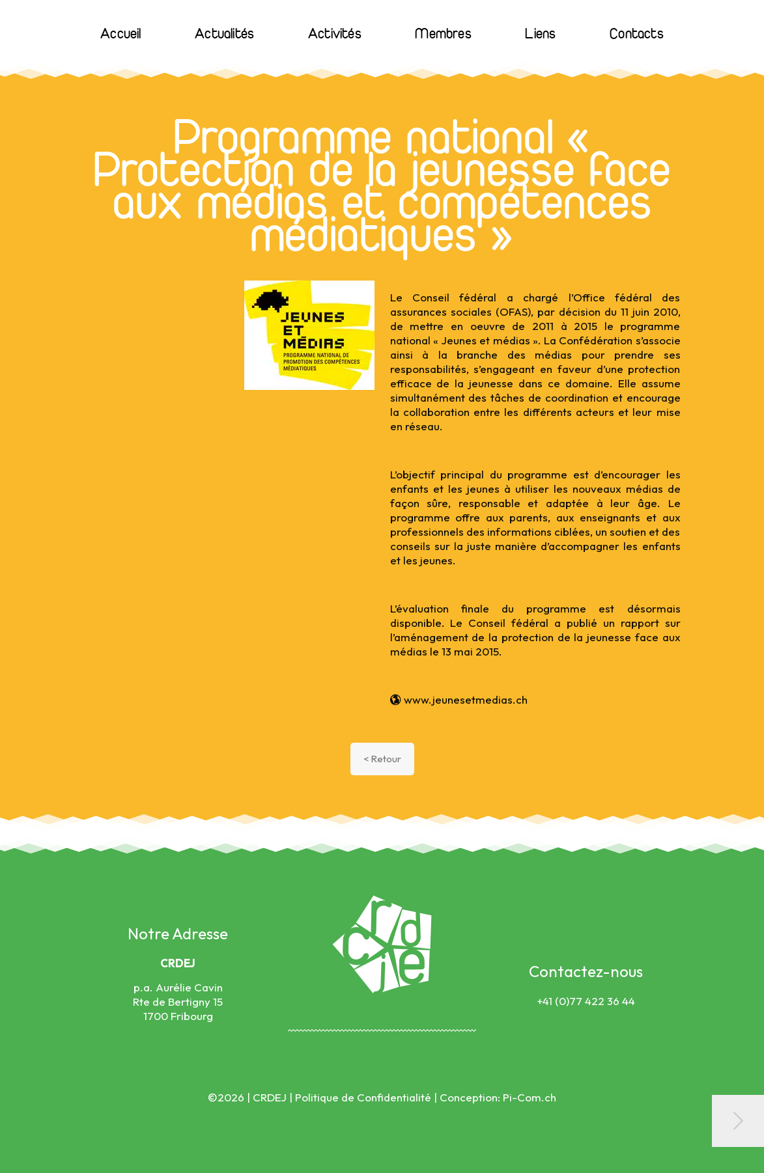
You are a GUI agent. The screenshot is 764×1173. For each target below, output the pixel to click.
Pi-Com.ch (529, 1097)
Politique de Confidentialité (363, 1097)
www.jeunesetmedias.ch (459, 699)
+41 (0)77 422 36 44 (586, 1001)
